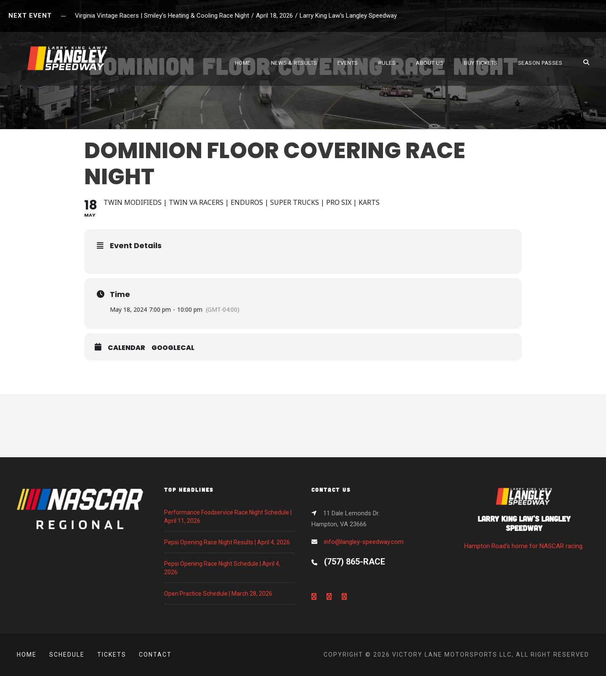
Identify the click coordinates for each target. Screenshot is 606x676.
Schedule (67, 654)
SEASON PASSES (540, 63)
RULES (387, 63)
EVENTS (348, 63)
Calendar (126, 348)
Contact (155, 654)
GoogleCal (173, 348)
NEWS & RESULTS (294, 63)
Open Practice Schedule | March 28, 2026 (218, 593)
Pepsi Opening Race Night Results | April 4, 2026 (227, 542)
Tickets (111, 654)
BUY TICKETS (481, 63)
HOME (243, 63)
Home (27, 654)
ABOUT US (430, 63)
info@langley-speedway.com (364, 542)
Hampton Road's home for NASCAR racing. (524, 521)
